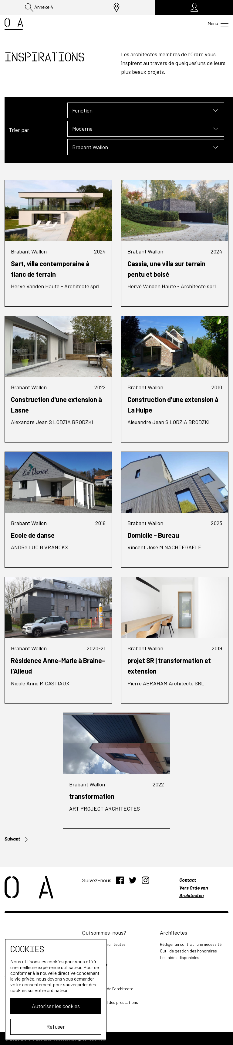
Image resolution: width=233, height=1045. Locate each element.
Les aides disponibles (179, 957)
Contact (187, 880)
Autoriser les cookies (53, 1006)
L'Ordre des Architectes (104, 944)
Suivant (17, 839)
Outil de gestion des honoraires (188, 950)
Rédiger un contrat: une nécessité (190, 944)
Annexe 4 (39, 7)
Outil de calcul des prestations (110, 1002)
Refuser (53, 1026)
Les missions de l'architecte (107, 988)
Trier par (19, 129)
